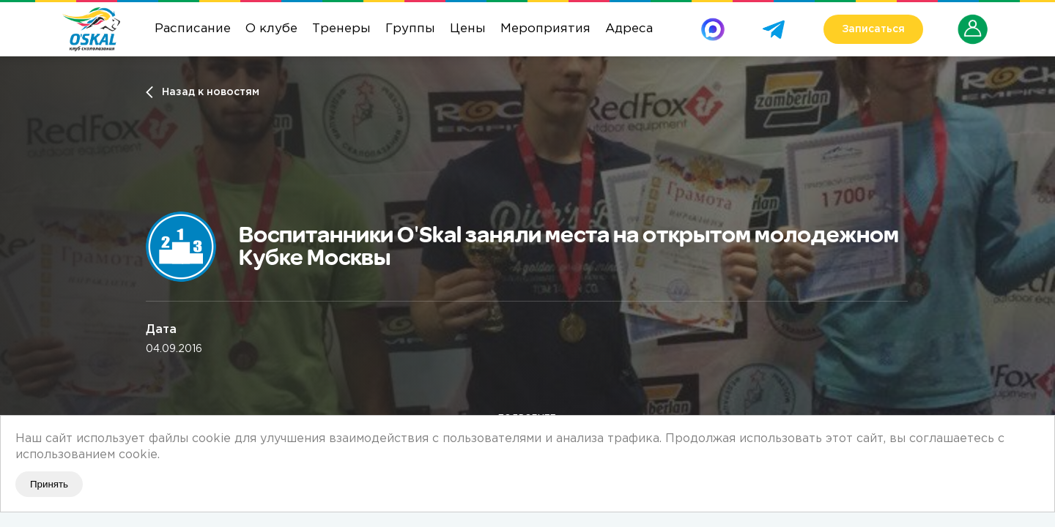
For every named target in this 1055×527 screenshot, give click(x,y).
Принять (49, 484)
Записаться (873, 29)
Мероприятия (545, 28)
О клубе (271, 28)
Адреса (629, 28)
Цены (468, 28)
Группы (410, 28)
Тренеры (341, 28)
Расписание (193, 28)
